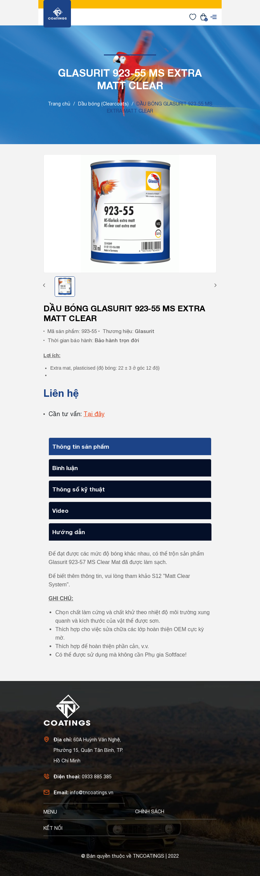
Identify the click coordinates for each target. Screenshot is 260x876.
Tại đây (94, 413)
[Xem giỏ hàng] (203, 16)
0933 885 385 (97, 776)
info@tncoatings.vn (91, 792)
